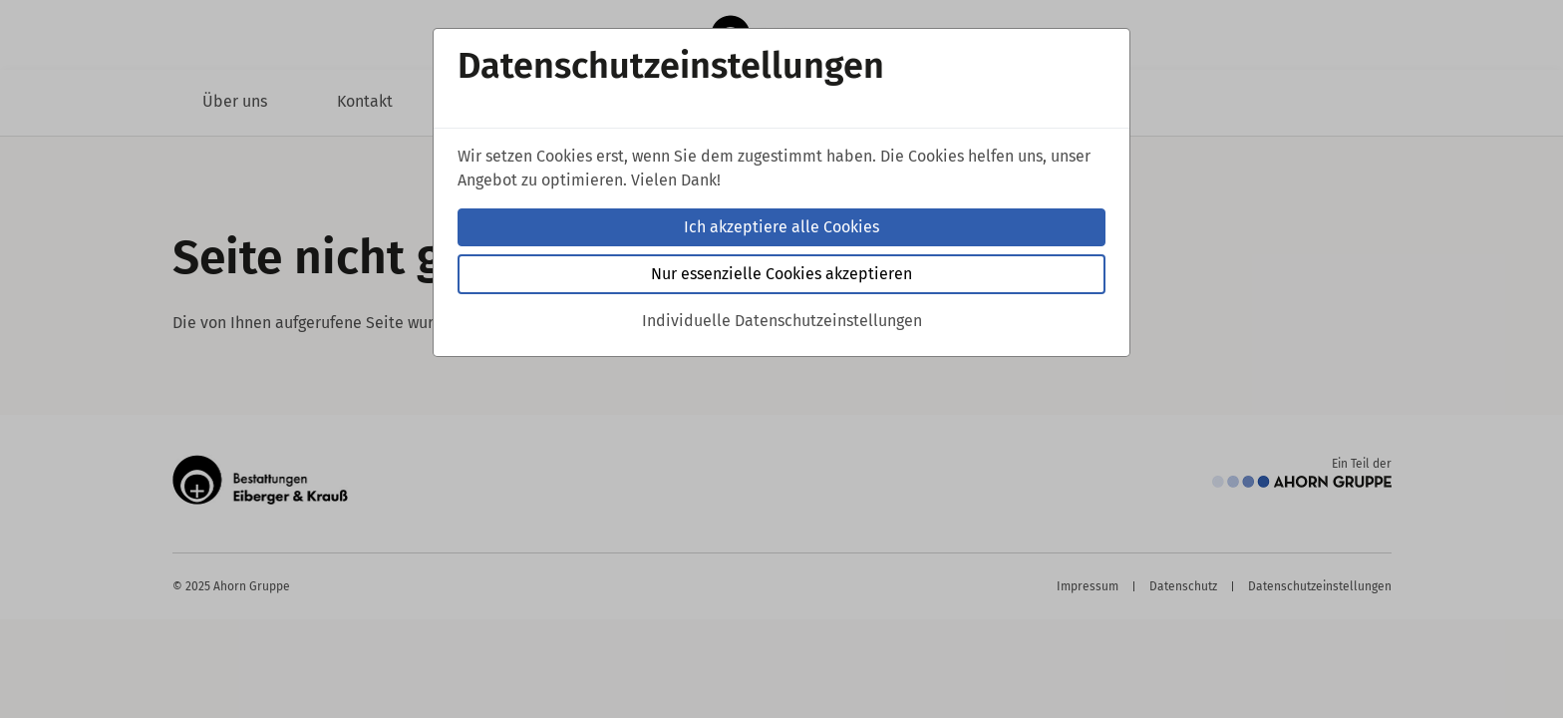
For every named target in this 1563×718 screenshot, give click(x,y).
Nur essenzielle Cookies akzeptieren (781, 273)
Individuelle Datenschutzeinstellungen (782, 320)
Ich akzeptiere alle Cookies (781, 226)
